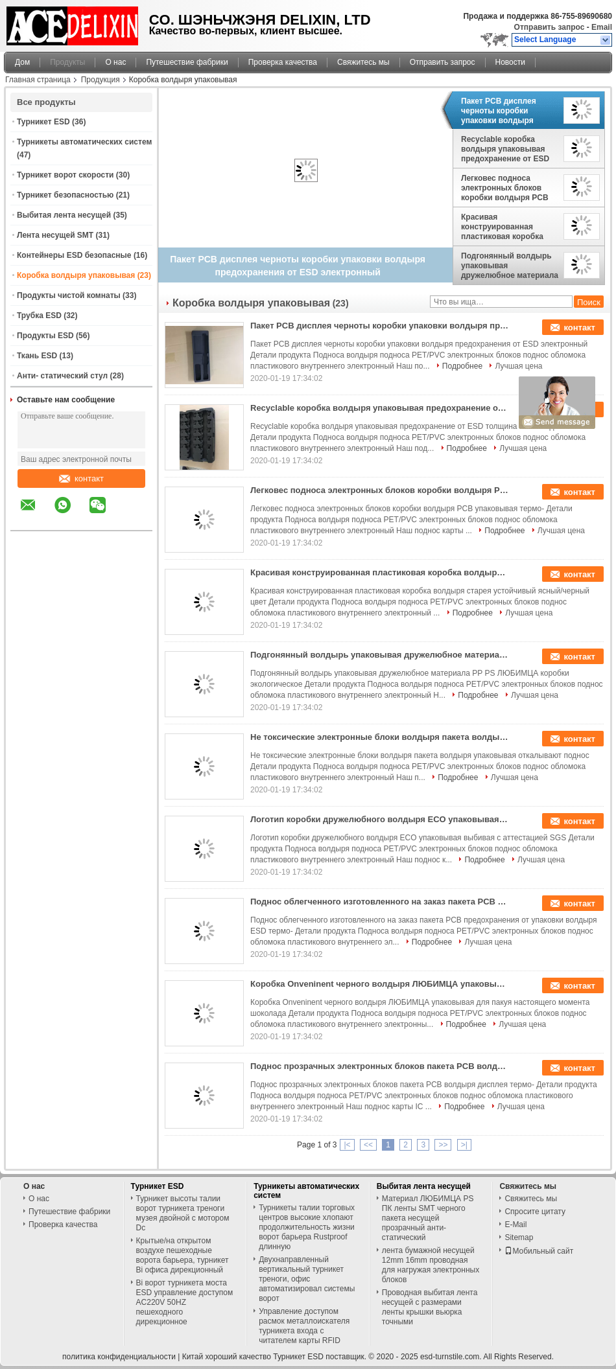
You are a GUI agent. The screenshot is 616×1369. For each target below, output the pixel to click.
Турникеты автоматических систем (84, 141)
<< (368, 1144)
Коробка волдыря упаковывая (76, 275)
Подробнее (462, 366)
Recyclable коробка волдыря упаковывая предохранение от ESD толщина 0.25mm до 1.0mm (505, 149)
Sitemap (518, 1237)
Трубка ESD (39, 315)
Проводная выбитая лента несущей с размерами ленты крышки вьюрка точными (430, 1307)
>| (464, 1144)
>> (442, 1144)
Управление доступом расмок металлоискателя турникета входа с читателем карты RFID (304, 1326)
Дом (22, 62)
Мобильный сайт (538, 1251)
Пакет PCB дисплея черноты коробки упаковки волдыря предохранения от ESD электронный (505, 111)
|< (347, 1144)
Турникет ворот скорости (65, 174)
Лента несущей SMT (55, 235)
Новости (510, 62)
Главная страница (38, 79)
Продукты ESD (45, 335)
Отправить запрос (550, 27)
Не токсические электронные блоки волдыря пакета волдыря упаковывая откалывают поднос (380, 737)
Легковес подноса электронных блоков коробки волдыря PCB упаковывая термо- (505, 188)
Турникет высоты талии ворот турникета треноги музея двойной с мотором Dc (183, 1213)
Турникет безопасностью (65, 195)
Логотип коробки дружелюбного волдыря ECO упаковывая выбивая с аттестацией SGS (380, 819)
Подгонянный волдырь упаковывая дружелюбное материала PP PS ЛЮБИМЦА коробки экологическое (509, 265)
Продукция (100, 79)
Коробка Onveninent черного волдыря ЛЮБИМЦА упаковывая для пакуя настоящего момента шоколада (380, 984)
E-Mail (515, 1224)
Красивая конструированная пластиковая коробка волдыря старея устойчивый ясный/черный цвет (502, 227)
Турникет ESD (43, 121)
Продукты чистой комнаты (69, 295)
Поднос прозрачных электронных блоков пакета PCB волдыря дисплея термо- (380, 1066)
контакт (81, 478)
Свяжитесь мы (363, 62)
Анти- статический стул (62, 375)
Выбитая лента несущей (64, 215)
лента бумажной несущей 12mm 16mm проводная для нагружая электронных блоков (430, 1265)
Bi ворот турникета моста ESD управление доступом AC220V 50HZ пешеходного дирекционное (184, 1302)
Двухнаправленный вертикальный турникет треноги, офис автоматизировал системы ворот (307, 1279)
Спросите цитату (534, 1211)
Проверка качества (282, 62)
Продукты (67, 62)
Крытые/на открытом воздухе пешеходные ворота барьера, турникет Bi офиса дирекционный (182, 1255)
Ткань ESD (37, 355)
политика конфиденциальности (119, 1356)
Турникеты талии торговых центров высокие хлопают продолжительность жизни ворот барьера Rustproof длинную (307, 1227)
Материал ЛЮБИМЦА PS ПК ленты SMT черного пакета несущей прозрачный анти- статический (428, 1218)
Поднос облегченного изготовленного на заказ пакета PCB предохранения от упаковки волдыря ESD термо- (380, 901)
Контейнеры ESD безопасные (74, 255)
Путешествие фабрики (187, 62)
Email (601, 27)
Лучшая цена (518, 366)
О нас (115, 62)
